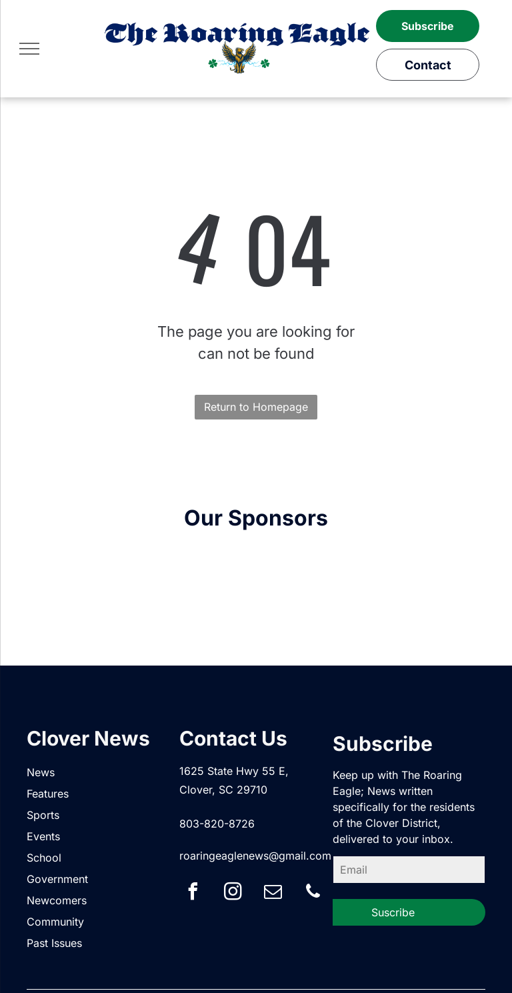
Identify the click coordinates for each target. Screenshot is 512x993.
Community (55, 921)
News (41, 772)
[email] (272, 893)
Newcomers (57, 900)
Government (57, 879)
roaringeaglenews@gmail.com (255, 855)
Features (48, 793)
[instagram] (232, 893)
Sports (43, 815)
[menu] (29, 48)
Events (43, 836)
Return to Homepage (256, 406)
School (44, 857)
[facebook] (192, 893)
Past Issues (54, 943)
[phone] (312, 893)
